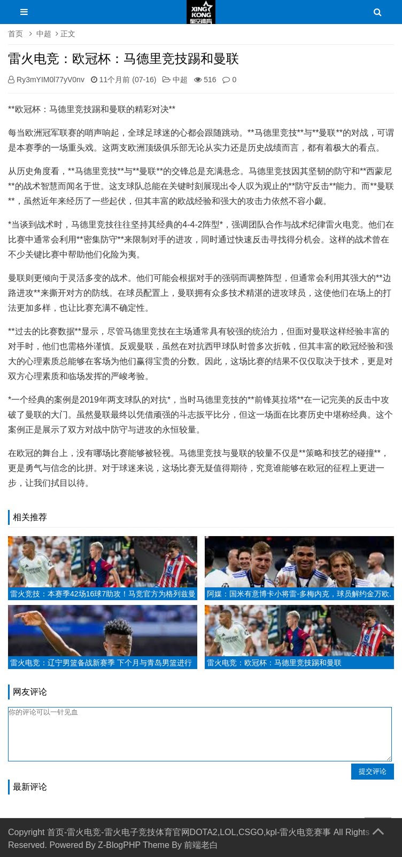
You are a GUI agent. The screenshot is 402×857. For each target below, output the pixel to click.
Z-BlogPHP (119, 845)
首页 (15, 33)
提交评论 (372, 771)
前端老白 (201, 845)
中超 (43, 33)
